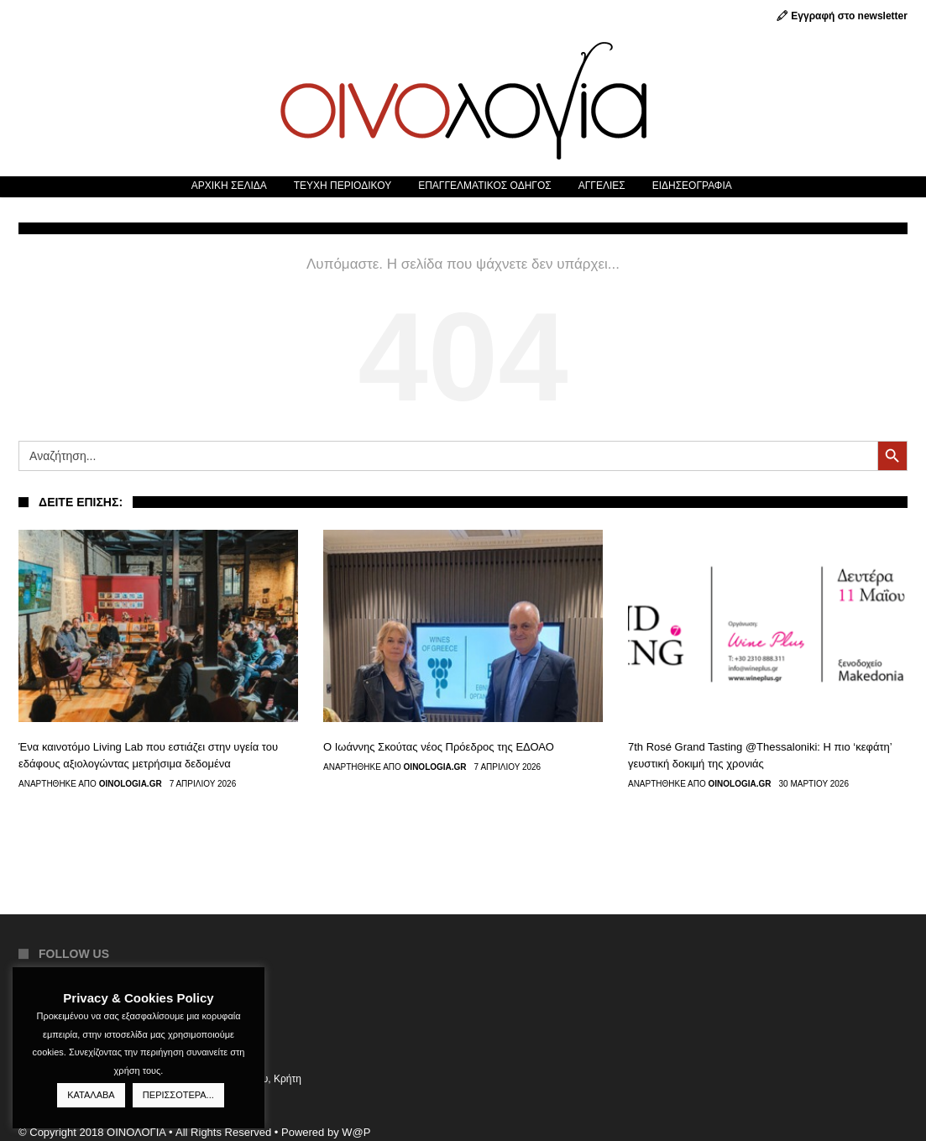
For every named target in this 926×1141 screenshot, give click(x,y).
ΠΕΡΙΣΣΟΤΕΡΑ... (178, 1095)
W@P (356, 1132)
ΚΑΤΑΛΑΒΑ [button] (90, 1095)
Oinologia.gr (130, 784)
